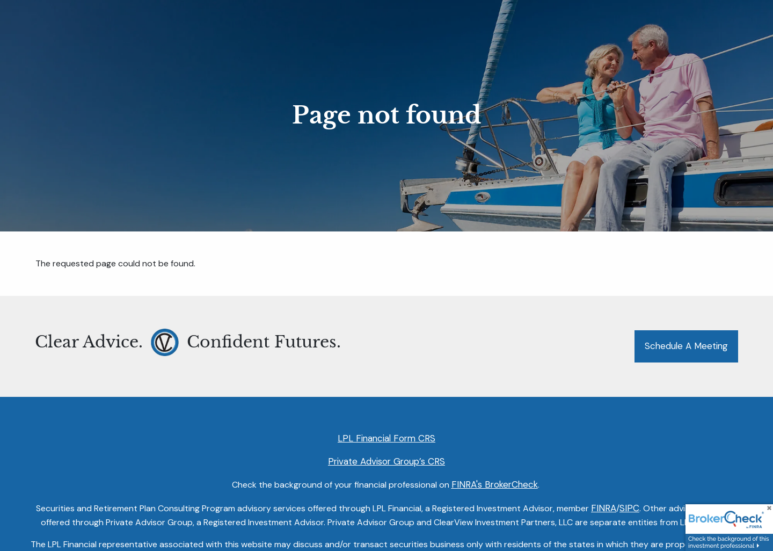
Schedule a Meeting (686, 346)
